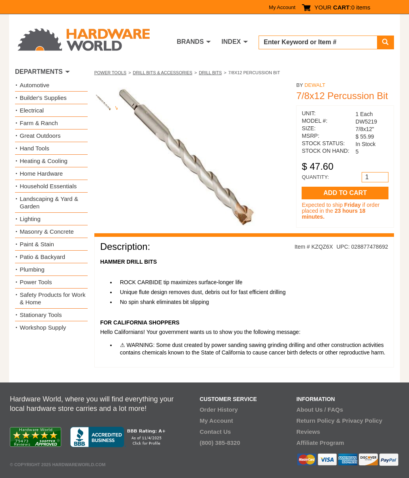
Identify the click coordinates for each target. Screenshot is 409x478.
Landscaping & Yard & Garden (49, 202)
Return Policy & (318, 420)
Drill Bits (210, 72)
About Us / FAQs (319, 409)
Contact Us (215, 431)
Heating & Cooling (44, 160)
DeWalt (314, 85)
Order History (219, 409)
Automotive (34, 85)
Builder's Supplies (43, 97)
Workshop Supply (43, 327)
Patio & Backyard (42, 256)
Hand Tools (34, 148)
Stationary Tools (41, 314)
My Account (282, 7)
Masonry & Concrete (47, 231)
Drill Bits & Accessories (163, 72)
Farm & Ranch (39, 123)
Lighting (30, 219)
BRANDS (190, 41)
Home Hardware (41, 173)
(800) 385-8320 (220, 442)
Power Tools (110, 72)
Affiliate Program (320, 442)
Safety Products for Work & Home (52, 298)
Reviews (308, 431)
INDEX (231, 41)
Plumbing (32, 269)
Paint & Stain (37, 244)
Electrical (32, 110)
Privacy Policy (362, 420)
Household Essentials (48, 186)
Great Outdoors (40, 135)
